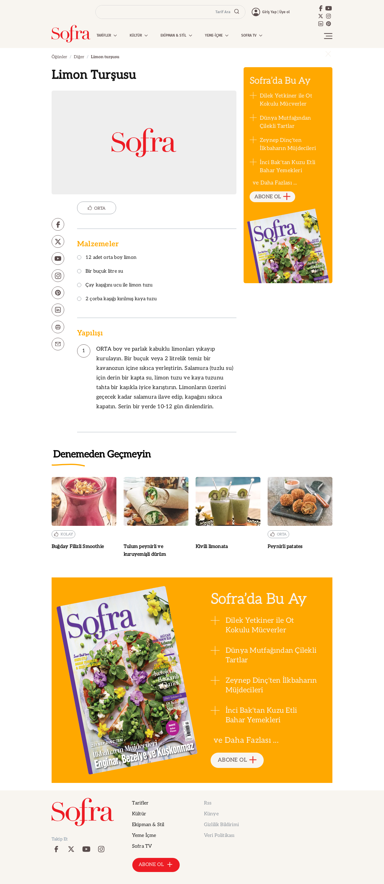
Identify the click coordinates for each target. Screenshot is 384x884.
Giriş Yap (269, 12)
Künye (211, 814)
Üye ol (284, 12)
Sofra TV (142, 846)
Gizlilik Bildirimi (221, 825)
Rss (208, 803)
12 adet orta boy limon (106, 257)
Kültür (139, 814)
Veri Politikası (219, 835)
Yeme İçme (144, 835)
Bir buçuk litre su (100, 271)
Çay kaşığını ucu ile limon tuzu (115, 285)
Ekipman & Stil (148, 825)
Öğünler (59, 56)
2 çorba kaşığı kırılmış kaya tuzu (117, 299)
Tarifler (140, 803)
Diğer (79, 56)
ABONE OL (272, 197)
